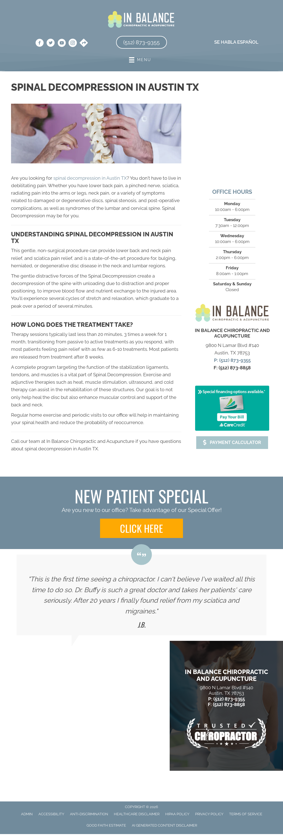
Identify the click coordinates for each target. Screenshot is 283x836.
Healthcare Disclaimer (136, 814)
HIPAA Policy (177, 814)
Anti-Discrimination (89, 814)
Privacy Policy (209, 814)
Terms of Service (245, 814)
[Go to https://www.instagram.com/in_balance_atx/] (73, 44)
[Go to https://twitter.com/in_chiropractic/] (50, 44)
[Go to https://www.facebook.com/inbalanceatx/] (39, 44)
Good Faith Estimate (106, 825)
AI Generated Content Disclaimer (164, 825)
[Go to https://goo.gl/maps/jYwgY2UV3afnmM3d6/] (84, 43)
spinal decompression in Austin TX (90, 178)
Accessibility (51, 814)
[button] (232, 442)
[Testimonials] (141, 595)
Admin (27, 814)
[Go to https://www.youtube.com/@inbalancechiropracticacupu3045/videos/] (61, 44)
